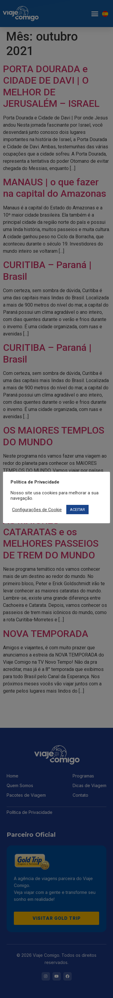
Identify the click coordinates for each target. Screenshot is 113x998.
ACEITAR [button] (77, 509)
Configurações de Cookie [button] (37, 509)
